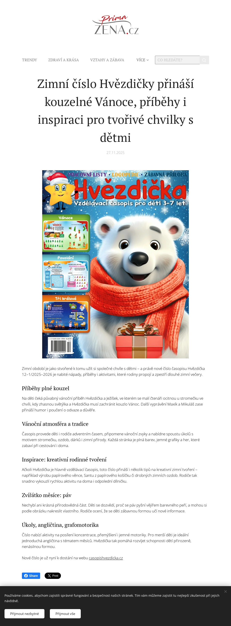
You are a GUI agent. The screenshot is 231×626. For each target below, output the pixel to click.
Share (31, 576)
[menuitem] (32, 60)
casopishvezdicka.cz (106, 557)
